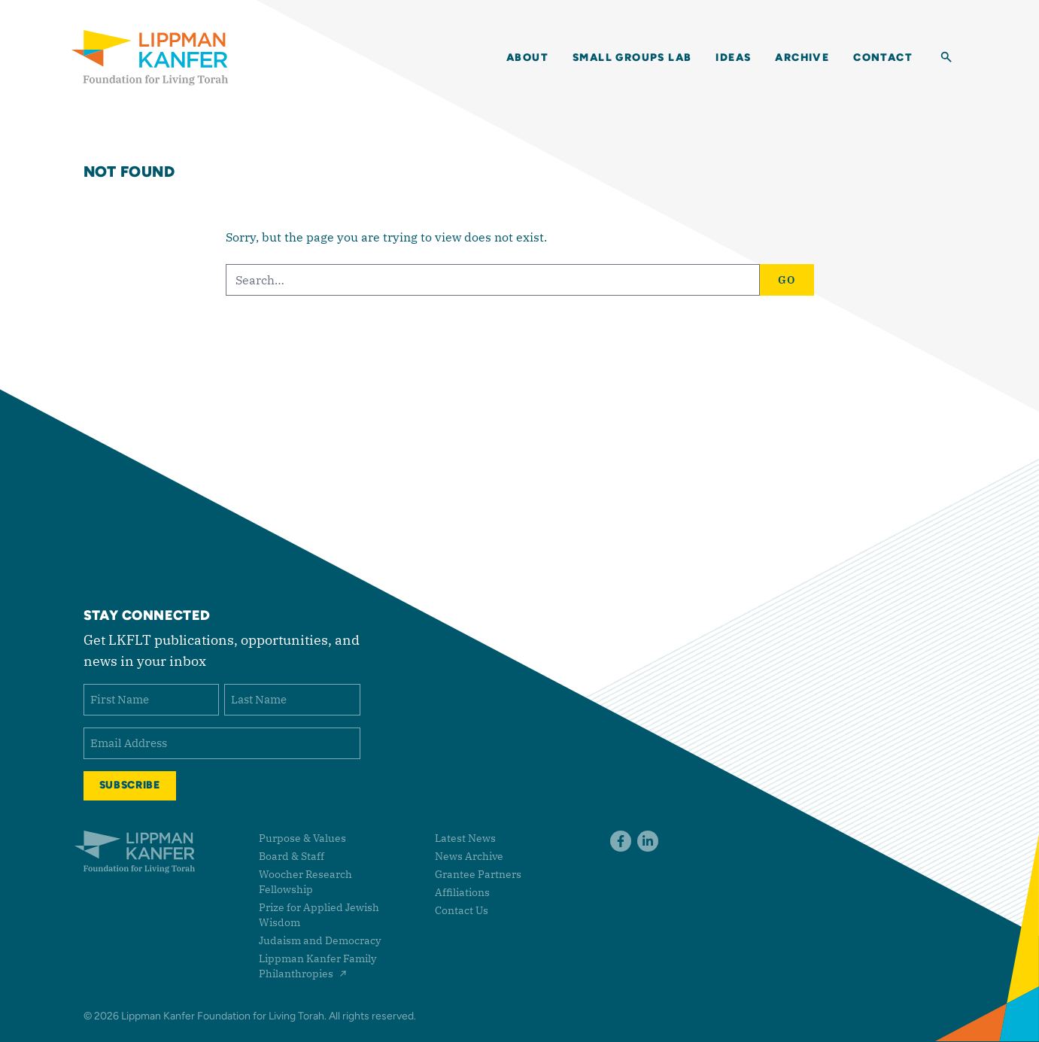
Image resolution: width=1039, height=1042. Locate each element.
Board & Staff (291, 856)
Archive (802, 57)
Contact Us (461, 910)
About (527, 57)
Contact (883, 57)
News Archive (469, 856)
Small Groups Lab (632, 57)
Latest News (465, 838)
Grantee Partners (478, 874)
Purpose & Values (302, 838)
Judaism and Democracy (320, 940)
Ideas (733, 57)
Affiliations (462, 892)
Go (787, 280)
